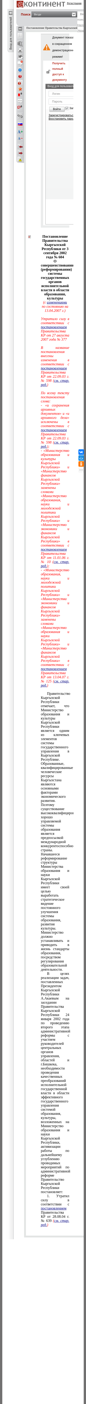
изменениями (57, 302)
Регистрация (74, 3)
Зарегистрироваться (62, 115)
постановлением (54, 1208)
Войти (57, 109)
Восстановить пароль (62, 118)
